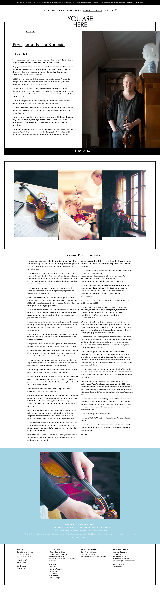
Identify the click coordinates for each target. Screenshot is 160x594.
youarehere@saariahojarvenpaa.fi (125, 561)
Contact (108, 11)
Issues (78, 11)
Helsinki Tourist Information (58, 554)
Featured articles (92, 11)
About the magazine (62, 11)
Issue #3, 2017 (30, 32)
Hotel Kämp (53, 564)
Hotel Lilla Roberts (55, 569)
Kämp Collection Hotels (25, 552)
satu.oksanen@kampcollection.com (93, 556)
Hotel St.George (54, 578)
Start (47, 11)
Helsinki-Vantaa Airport (57, 556)
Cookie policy (21, 566)
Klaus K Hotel (53, 571)
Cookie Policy (139, 2)
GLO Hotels (53, 573)
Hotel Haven (53, 567)
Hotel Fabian (53, 575)
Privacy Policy (130, 2)
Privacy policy (21, 568)
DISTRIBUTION (54, 549)
